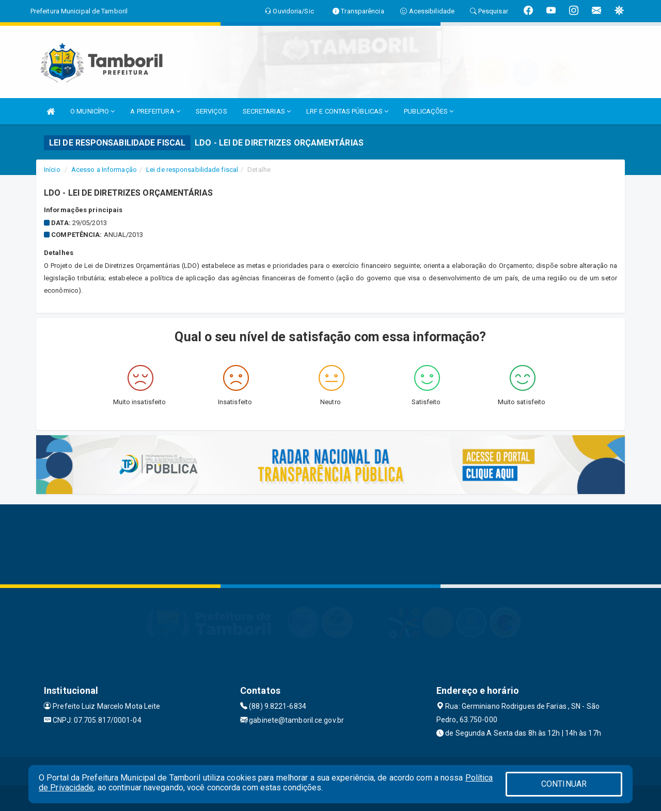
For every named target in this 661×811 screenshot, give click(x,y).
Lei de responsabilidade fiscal (192, 169)
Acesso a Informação (104, 169)
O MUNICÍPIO (92, 111)
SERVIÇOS (211, 111)
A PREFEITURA (155, 111)
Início (52, 169)
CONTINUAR (564, 784)
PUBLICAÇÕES (428, 111)
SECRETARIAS (267, 111)
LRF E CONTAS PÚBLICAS (347, 111)
